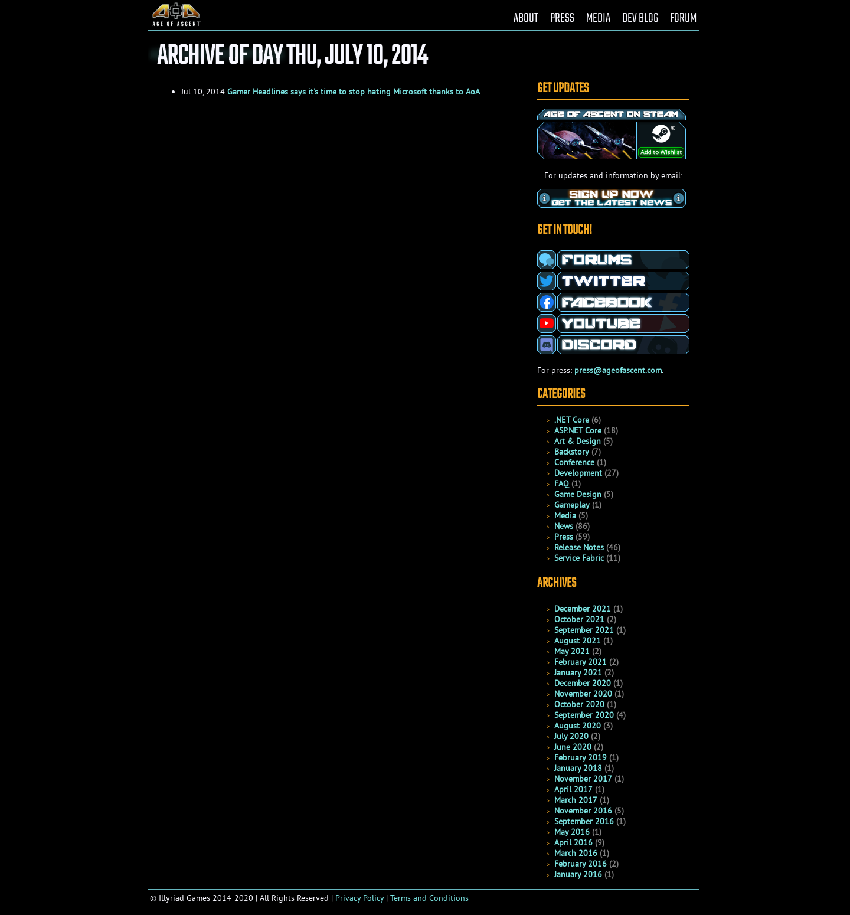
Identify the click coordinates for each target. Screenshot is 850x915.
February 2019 (580, 757)
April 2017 (573, 789)
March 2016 (575, 853)
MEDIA (598, 18)
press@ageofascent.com (618, 370)
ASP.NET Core (577, 430)
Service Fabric (579, 558)
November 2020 (583, 693)
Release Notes (579, 547)
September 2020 (584, 715)
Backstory (571, 451)
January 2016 (578, 874)
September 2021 (584, 630)
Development (578, 473)
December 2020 (582, 683)
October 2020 (579, 704)
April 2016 (573, 842)
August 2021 (577, 640)
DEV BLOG (640, 18)
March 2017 (575, 800)
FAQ (561, 483)
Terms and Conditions (429, 898)
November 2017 (583, 778)
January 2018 (578, 768)
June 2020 (572, 746)
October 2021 (579, 619)
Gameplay (572, 504)
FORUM (683, 18)
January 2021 (578, 672)
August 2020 (577, 725)
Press (563, 536)
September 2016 (584, 821)
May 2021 (572, 651)
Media (565, 515)
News (563, 526)
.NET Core (571, 419)
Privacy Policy (359, 898)
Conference (574, 462)
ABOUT (526, 18)
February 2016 (580, 863)
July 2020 (571, 736)
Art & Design (577, 441)
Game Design (577, 494)
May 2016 (572, 831)
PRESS (562, 18)
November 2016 (583, 810)
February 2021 (580, 661)
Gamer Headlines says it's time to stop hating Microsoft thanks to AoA (353, 91)
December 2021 (582, 608)
